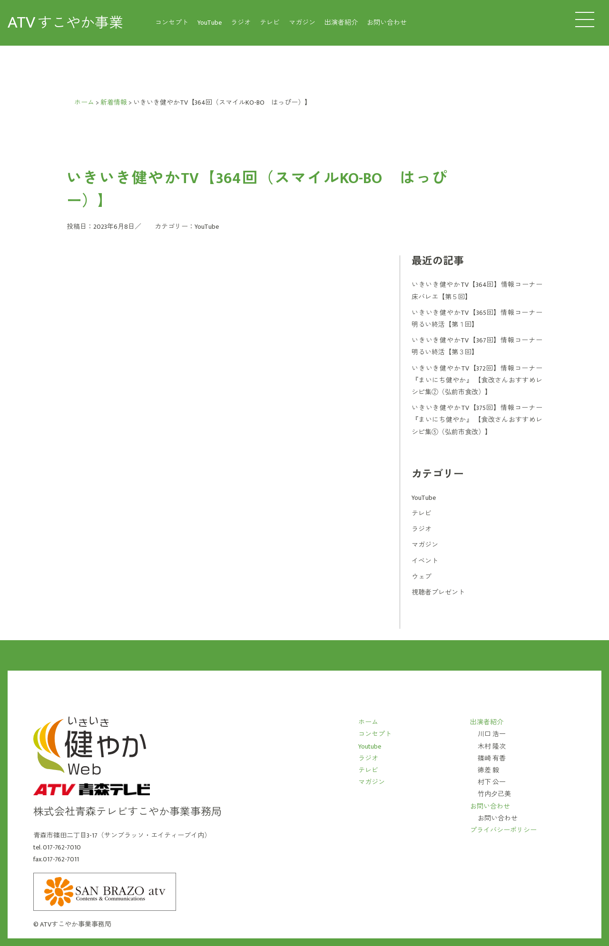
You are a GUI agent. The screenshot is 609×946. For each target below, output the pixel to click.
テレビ (270, 22)
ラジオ (241, 22)
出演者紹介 (341, 22)
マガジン (302, 22)
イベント (425, 561)
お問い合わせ (387, 22)
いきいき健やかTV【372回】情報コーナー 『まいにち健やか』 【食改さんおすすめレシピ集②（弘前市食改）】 (477, 380)
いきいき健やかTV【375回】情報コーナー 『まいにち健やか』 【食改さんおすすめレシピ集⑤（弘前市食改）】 (477, 419)
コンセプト (171, 22)
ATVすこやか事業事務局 (75, 924)
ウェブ (422, 576)
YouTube (209, 22)
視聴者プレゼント (438, 592)
